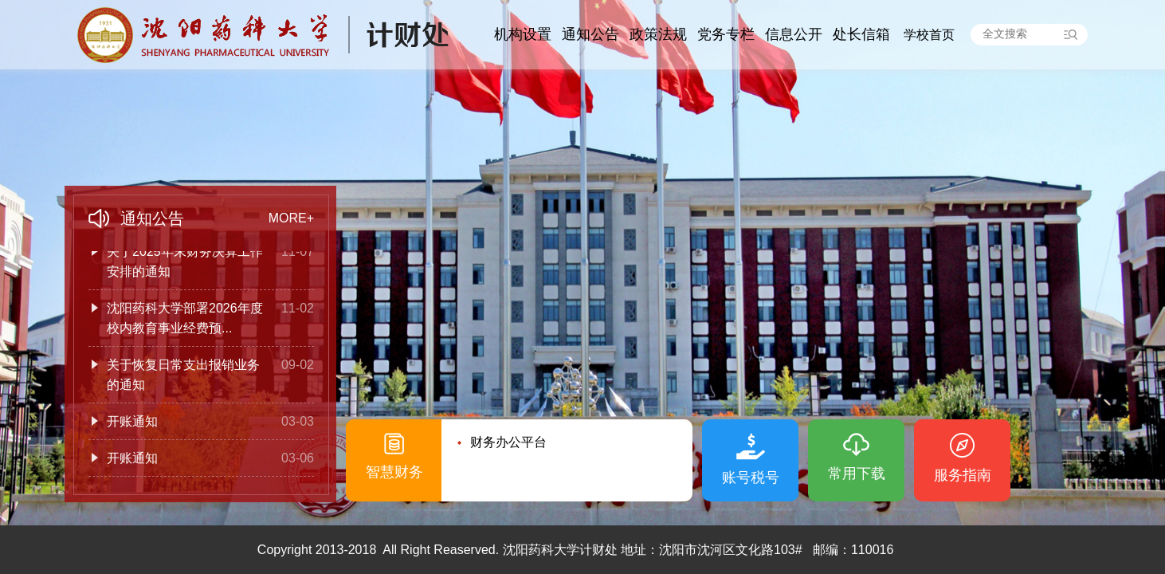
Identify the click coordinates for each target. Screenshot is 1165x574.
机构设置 (522, 34)
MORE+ (291, 218)
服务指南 (962, 475)
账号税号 (750, 478)
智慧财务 (394, 472)
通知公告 (590, 34)
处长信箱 (861, 34)
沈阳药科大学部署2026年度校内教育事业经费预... (185, 319)
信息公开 (793, 34)
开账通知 (132, 423)
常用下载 (856, 474)
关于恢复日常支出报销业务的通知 (183, 376)
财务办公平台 (508, 442)
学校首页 (929, 34)
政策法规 (658, 34)
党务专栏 (726, 34)
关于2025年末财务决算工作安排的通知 (185, 263)
